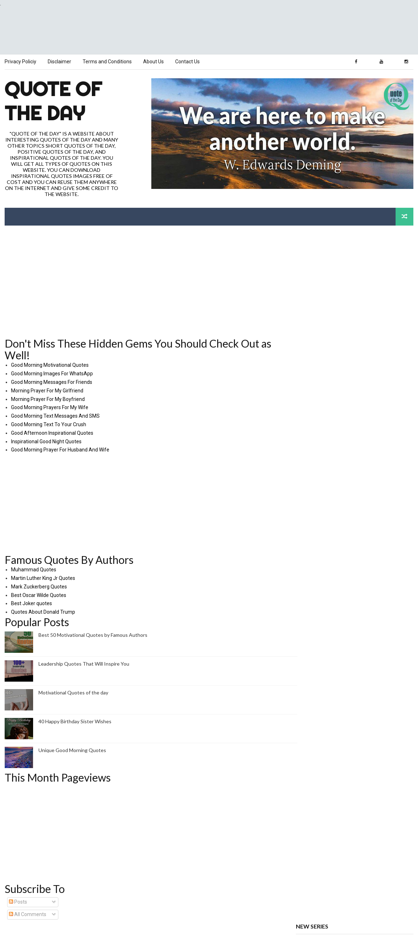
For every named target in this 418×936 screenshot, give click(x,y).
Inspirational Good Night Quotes (46, 441)
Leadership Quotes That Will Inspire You (83, 663)
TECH (302, 685)
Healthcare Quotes (317, 625)
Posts (18, 901)
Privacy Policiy (20, 61)
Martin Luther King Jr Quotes (43, 578)
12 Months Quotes (317, 649)
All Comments (27, 914)
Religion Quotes (313, 655)
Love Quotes (310, 613)
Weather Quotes (314, 667)
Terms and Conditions (106, 61)
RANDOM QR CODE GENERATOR (332, 691)
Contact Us (187, 61)
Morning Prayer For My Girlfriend (47, 390)
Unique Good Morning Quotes (72, 750)
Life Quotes (309, 607)
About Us (153, 61)
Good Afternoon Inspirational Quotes (52, 432)
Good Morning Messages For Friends (51, 382)
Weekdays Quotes (316, 661)
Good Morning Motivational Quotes (49, 364)
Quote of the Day (52, 100)
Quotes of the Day (316, 589)
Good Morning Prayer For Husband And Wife (60, 449)
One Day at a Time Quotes (325, 643)
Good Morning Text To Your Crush (48, 424)
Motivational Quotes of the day (73, 692)
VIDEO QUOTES (313, 679)
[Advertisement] (209, 30)
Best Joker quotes (31, 603)
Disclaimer (59, 61)
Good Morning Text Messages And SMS (55, 415)
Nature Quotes (312, 619)
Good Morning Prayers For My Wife (49, 407)
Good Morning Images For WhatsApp (52, 373)
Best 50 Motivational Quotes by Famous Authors (92, 634)
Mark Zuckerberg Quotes (39, 586)
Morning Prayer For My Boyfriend (47, 398)
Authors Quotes (314, 595)
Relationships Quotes (320, 631)
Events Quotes (312, 673)
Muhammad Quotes (33, 569)
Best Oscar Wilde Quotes (38, 594)
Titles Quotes (311, 637)
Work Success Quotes (320, 601)
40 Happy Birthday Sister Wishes (74, 721)
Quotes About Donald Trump (43, 611)
